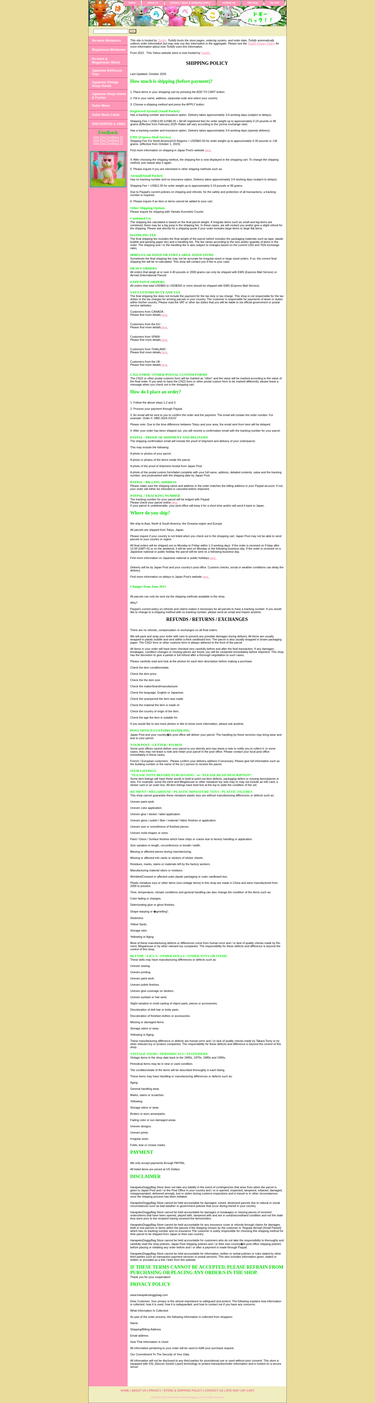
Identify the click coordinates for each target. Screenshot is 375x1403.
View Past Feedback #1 (108, 143)
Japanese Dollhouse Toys (107, 72)
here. (208, 150)
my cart (274, 2)
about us (152, 2)
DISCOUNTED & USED (108, 124)
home (132, 2)
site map (252, 2)
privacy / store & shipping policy (190, 2)
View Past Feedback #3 (108, 137)
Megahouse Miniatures (109, 50)
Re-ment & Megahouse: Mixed (106, 60)
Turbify (162, 40)
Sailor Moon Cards (106, 115)
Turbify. (205, 52)
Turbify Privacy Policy (261, 43)
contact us (228, 2)
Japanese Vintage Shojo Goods (105, 84)
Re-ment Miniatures (106, 40)
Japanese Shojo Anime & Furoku (109, 95)
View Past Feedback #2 (108, 140)
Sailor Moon (101, 106)
